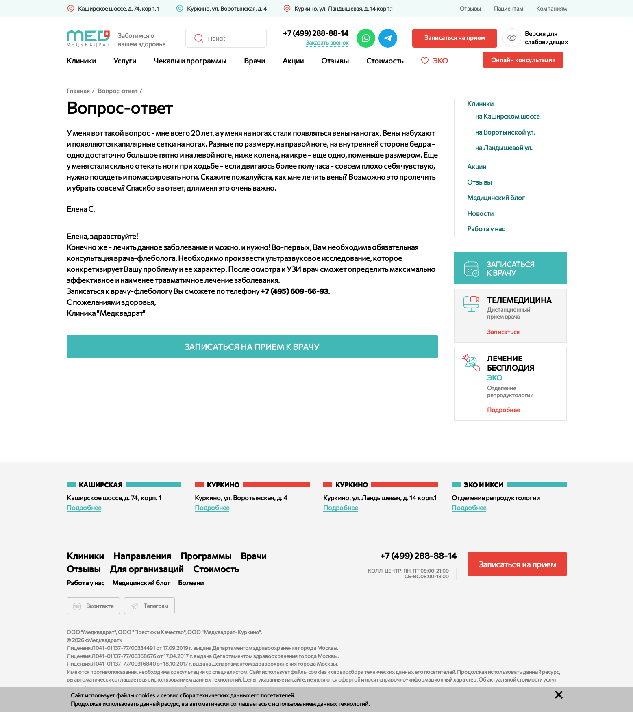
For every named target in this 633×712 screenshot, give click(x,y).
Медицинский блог (496, 197)
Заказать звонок (327, 42)
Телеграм (149, 606)
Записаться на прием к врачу (252, 347)
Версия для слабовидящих (546, 38)
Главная (78, 90)
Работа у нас (486, 228)
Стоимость (384, 60)
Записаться (503, 331)
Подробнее (503, 409)
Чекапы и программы (190, 60)
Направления (142, 555)
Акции (293, 60)
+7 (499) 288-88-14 (315, 33)
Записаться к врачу (511, 269)
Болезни (191, 582)
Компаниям (551, 8)
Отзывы (470, 8)
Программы (206, 555)
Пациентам (508, 8)
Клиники (81, 60)
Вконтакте (93, 606)
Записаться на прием (454, 37)
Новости (480, 213)
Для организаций (147, 568)
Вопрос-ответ (117, 90)
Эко (440, 60)
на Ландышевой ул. (504, 147)
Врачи (254, 60)
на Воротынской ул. (505, 132)
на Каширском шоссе (507, 116)
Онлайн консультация (523, 59)
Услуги (124, 60)
